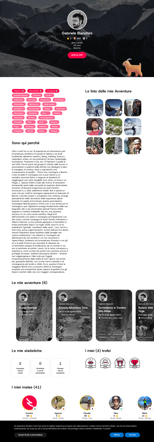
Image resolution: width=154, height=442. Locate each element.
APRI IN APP (77, 55)
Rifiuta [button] (117, 435)
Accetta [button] (132, 435)
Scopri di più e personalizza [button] (30, 435)
